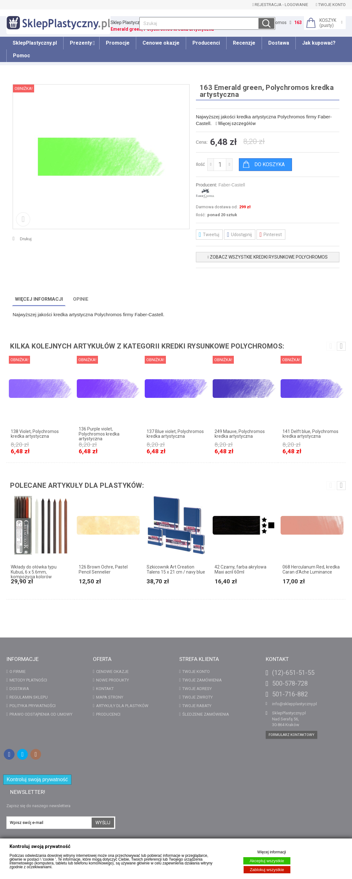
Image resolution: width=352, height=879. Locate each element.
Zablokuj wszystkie (267, 869)
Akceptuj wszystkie (267, 860)
